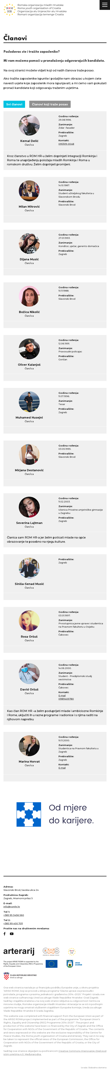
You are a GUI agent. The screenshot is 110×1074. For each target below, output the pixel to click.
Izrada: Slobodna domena (94, 1067)
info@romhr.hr (11, 906)
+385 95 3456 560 (13, 915)
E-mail (62, 695)
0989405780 (66, 699)
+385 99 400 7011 (13, 923)
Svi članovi (14, 104)
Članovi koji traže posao (50, 104)
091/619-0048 (66, 144)
